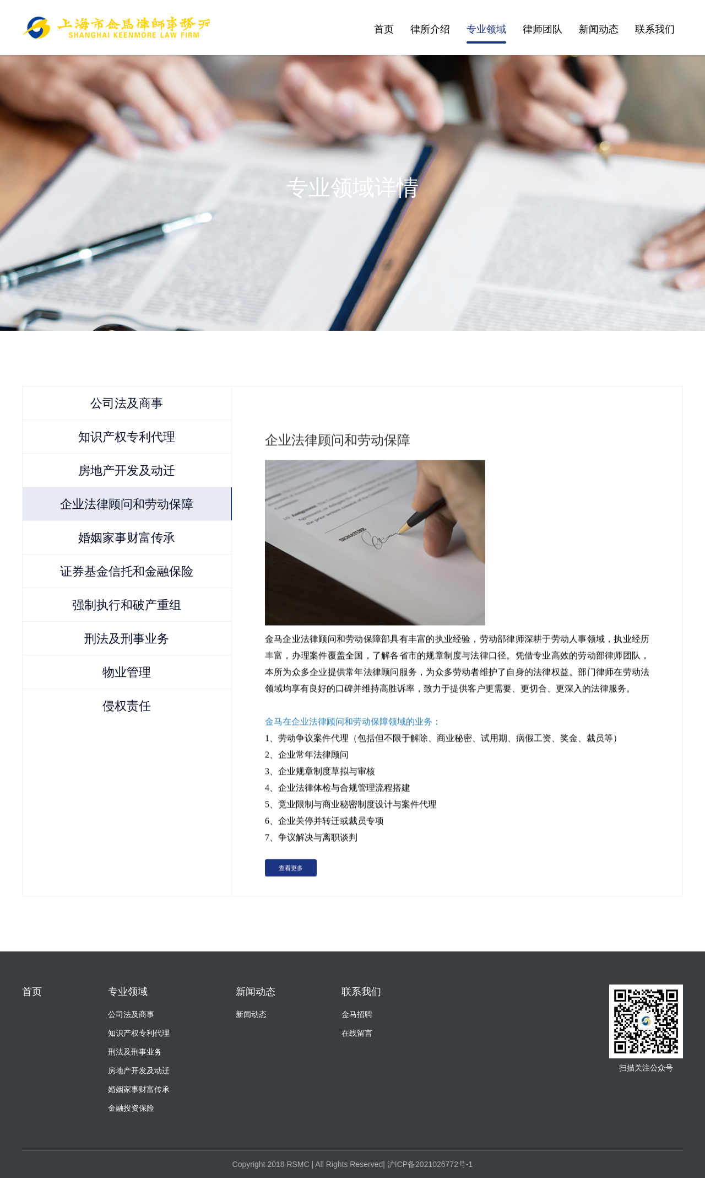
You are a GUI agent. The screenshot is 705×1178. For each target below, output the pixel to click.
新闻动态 (599, 29)
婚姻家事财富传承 (139, 1089)
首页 (384, 29)
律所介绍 (430, 29)
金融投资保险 (131, 1108)
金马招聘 (356, 1014)
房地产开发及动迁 (139, 1070)
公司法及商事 (131, 1014)
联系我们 (655, 29)
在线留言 (356, 1033)
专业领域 (486, 29)
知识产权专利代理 (139, 1033)
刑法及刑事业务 (135, 1051)
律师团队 (542, 29)
